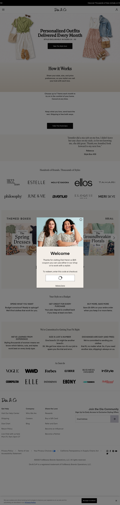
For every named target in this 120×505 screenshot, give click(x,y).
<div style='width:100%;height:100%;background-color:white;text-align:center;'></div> (60, 252)
